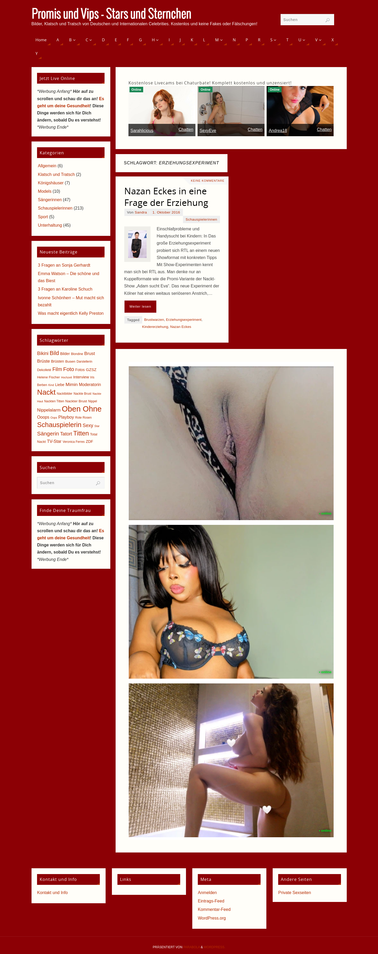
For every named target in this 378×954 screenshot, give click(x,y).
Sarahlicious (142, 130)
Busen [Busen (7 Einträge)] (70, 361)
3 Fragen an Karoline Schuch (65, 289)
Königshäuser (51, 183)
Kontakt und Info (52, 892)
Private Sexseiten (294, 892)
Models (44, 191)
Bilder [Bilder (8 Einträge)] (65, 354)
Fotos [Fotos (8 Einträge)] (80, 370)
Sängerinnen (50, 199)
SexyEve (208, 130)
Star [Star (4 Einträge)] (97, 426)
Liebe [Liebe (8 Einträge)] (59, 385)
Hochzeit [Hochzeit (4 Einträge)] (66, 377)
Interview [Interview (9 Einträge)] (81, 377)
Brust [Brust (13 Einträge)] (89, 353)
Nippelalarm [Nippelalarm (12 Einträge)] (48, 410)
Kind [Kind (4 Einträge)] (51, 385)
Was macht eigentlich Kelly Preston (70, 313)
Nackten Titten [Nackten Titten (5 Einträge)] (54, 401)
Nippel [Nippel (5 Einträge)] (92, 401)
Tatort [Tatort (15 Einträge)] (66, 434)
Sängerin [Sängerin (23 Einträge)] (48, 433)
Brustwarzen (154, 320)
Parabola (191, 947)
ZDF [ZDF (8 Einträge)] (89, 441)
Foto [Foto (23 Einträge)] (68, 369)
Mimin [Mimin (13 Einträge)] (71, 384)
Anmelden (207, 892)
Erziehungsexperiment (183, 320)
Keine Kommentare (207, 180)
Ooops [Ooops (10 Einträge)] (43, 417)
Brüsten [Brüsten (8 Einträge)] (57, 361)
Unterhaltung (50, 225)
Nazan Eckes (180, 327)
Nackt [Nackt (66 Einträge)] (46, 392)
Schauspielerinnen (201, 219)
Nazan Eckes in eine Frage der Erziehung (166, 197)
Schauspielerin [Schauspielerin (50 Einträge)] (59, 424)
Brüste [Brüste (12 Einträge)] (43, 361)
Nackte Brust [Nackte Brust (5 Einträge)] (82, 393)
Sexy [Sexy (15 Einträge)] (88, 425)
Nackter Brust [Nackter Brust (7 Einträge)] (76, 401)
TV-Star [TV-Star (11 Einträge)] (54, 441)
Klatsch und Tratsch (56, 174)
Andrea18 (278, 130)
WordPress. (214, 947)
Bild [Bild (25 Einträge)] (54, 353)
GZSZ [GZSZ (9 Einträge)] (91, 369)
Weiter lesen (140, 306)
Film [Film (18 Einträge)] (57, 369)
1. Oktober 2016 (166, 212)
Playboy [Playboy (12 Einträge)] (66, 417)
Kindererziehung (155, 327)
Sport (43, 217)
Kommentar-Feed (214, 909)
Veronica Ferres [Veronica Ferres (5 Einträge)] (74, 442)
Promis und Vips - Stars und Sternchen (111, 15)
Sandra (141, 212)
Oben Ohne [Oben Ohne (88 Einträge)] (82, 408)
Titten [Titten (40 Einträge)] (81, 433)
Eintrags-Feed (211, 901)
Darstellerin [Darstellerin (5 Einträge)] (84, 361)
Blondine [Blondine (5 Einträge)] (77, 354)
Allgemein (47, 166)
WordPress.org (212, 918)
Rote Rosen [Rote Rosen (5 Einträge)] (83, 417)
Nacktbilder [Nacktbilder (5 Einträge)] (64, 393)
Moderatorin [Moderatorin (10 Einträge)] (90, 384)
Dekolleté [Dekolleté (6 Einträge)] (44, 370)
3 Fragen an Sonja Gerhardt (64, 265)
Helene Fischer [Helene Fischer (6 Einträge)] (48, 377)
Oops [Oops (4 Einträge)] (53, 417)
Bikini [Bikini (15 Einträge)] (42, 353)
